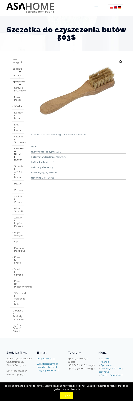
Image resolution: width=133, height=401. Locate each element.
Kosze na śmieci (17, 260)
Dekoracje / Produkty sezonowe (18, 314)
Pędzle (17, 183)
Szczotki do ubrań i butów (19, 154)
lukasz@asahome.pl (47, 363)
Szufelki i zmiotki (18, 199)
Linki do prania (17, 127)
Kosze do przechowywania (19, 284)
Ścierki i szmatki (18, 272)
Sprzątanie (18, 82)
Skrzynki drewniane (19, 89)
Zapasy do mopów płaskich (18, 221)
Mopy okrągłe (18, 234)
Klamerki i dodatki (19, 115)
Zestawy (18, 190)
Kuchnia (17, 76)
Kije (16, 241)
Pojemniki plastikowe (19, 249)
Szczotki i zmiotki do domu (18, 172)
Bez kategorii (17, 61)
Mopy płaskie (17, 98)
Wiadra (18, 106)
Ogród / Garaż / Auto (17, 328)
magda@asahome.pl (48, 370)
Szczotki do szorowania (19, 139)
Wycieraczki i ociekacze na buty (19, 299)
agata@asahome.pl (47, 367)
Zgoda (66, 395)
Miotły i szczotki (18, 210)
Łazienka (17, 69)
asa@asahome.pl (46, 358)
